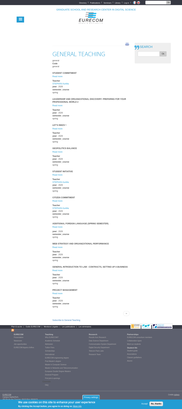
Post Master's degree (53, 361)
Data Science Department (98, 341)
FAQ (47, 385)
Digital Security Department (99, 347)
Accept (144, 405)
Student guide (132, 351)
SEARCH (146, 47)
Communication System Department (102, 344)
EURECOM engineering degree (57, 358)
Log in (126, 2)
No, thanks (156, 405)
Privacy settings (91, 398)
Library (118, 2)
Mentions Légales (51, 327)
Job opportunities (20, 344)
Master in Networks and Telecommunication (61, 368)
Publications (95, 2)
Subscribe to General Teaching (66, 320)
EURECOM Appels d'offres (24, 347)
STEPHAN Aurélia (60, 84)
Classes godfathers (134, 357)
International (49, 354)
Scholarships (50, 351)
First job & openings (52, 378)
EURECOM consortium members (139, 337)
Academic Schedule (52, 341)
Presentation (18, 337)
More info (77, 407)
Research (93, 334)
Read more (57, 76)
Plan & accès (16, 327)
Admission (49, 344)
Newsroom (18, 341)
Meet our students (134, 344)
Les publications (68, 327)
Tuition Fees (49, 347)
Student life (132, 348)
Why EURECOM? (52, 337)
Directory (83, 2)
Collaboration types (134, 341)
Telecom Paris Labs (96, 351)
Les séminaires (85, 327)
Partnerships (132, 334)
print (127, 44)
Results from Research (97, 337)
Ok (168, 2)
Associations (132, 354)
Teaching (49, 334)
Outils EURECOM (33, 327)
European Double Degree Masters (58, 371)
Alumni (129, 361)
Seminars (107, 2)
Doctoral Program (51, 375)
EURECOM (18, 334)
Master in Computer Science (55, 365)
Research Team (95, 354)
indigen (176, 395)
